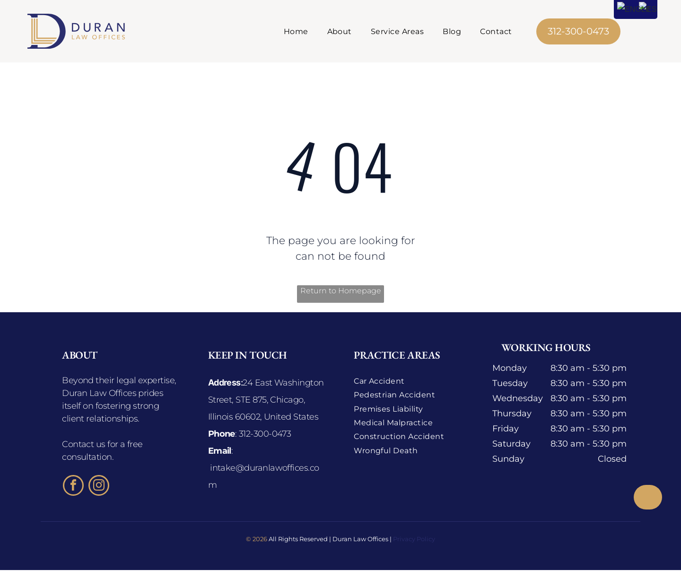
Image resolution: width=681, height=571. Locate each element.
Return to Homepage (340, 291)
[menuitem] (296, 31)
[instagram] (98, 487)
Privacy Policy (414, 540)
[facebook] (73, 487)
